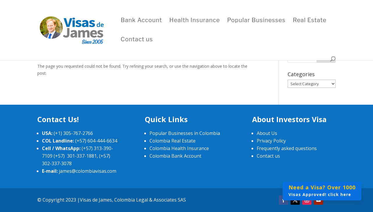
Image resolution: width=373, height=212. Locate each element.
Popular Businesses (256, 21)
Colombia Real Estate (172, 141)
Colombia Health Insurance (179, 148)
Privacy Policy (271, 141)
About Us (267, 133)
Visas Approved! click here (322, 190)
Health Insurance (194, 21)
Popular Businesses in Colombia (184, 133)
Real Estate (310, 21)
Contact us (137, 40)
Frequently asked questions (287, 148)
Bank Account (141, 21)
